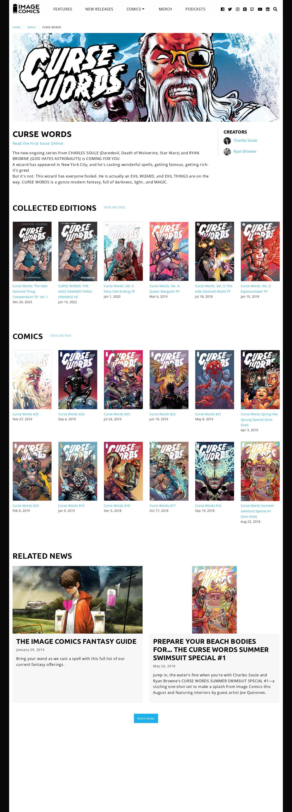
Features (62, 9)
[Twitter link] (230, 9)
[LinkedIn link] (268, 9)
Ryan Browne (245, 151)
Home (17, 27)
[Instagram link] (238, 9)
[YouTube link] (260, 9)
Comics (134, 9)
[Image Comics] (26, 8)
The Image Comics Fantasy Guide (76, 641)
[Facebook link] (222, 9)
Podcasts (195, 9)
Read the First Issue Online (38, 143)
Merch (165, 9)
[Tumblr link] (245, 9)
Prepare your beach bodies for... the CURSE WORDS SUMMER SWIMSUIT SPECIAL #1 (211, 649)
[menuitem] (62, 9)
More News (146, 718)
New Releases (99, 9)
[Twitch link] (252, 9)
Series (31, 27)
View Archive (114, 207)
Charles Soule (245, 140)
